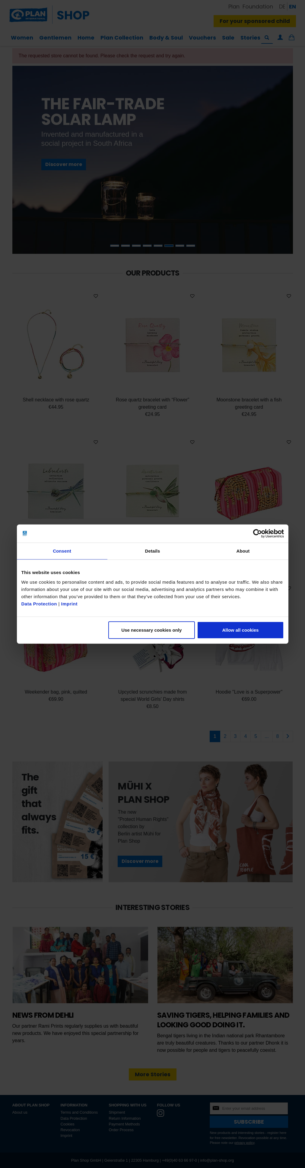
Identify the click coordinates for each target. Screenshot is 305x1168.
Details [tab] (152, 551)
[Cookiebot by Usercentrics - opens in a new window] (257, 533)
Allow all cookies (240, 629)
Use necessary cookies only (151, 629)
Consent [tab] (62, 551)
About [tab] (243, 551)
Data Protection (39, 603)
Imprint (69, 603)
